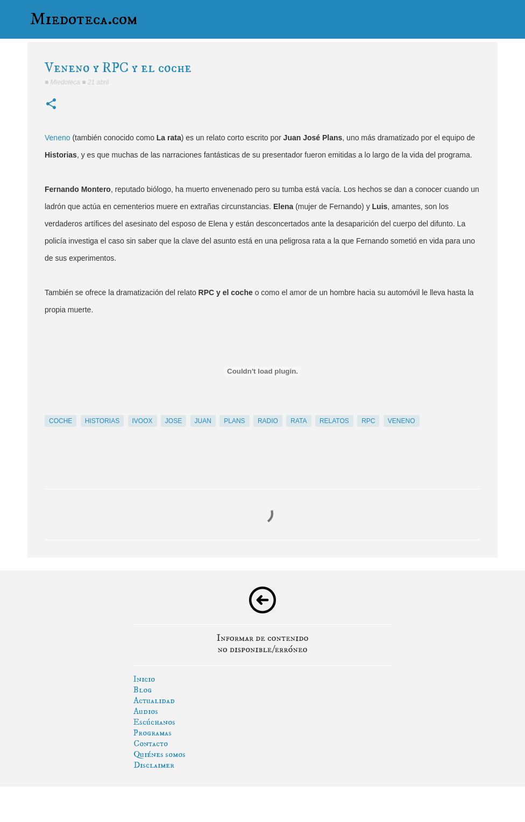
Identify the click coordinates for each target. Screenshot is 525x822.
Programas (152, 732)
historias (102, 421)
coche (60, 421)
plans (234, 421)
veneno (401, 421)
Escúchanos (154, 722)
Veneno (57, 137)
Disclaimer (153, 765)
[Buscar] (509, 19)
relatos (334, 421)
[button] (51, 104)
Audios (145, 711)
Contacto (150, 743)
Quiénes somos (159, 754)
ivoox (142, 421)
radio (268, 421)
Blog (142, 689)
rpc (368, 421)
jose (173, 421)
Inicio (144, 679)
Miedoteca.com (84, 19)
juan (203, 421)
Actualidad (154, 700)
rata (298, 421)
